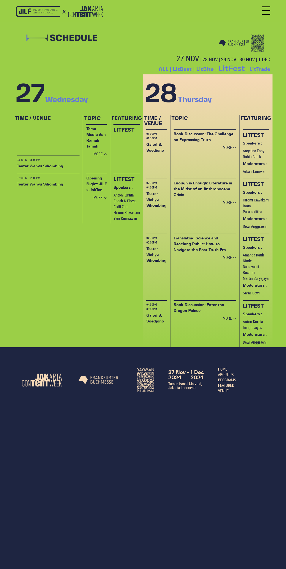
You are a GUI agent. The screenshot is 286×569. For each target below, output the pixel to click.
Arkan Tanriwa (253, 171)
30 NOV (247, 59)
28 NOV (210, 59)
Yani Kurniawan (125, 218)
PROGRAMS (227, 379)
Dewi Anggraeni (255, 226)
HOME (222, 369)
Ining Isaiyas (252, 327)
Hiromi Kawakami (127, 212)
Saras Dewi (251, 293)
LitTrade (259, 69)
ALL (163, 69)
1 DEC (264, 59)
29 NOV (228, 59)
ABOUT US (226, 374)
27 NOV (187, 58)
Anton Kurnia (124, 195)
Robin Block (252, 156)
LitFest (231, 68)
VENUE (223, 390)
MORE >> (100, 153)
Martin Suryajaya (256, 278)
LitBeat (182, 69)
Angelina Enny (253, 150)
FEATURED (226, 385)
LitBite (205, 69)
